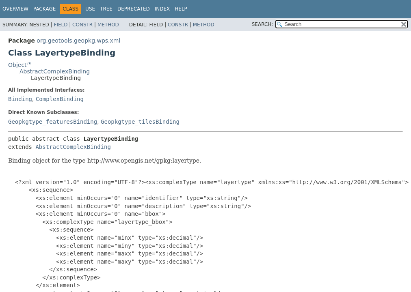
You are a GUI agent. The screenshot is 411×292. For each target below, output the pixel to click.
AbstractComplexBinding (54, 71)
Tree (106, 9)
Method (108, 25)
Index (162, 9)
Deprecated (133, 9)
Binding (20, 99)
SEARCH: (262, 24)
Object (17, 65)
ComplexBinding (60, 99)
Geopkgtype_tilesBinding (140, 121)
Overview (15, 9)
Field (60, 25)
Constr (82, 25)
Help (181, 9)
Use (90, 9)
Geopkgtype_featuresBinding (52, 121)
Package (44, 9)
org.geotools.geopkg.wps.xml (78, 40)
